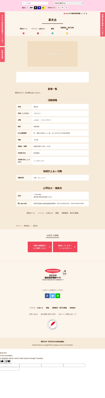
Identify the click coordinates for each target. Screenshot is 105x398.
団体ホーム (23, 29)
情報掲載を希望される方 (102, 25)
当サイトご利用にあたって (67, 314)
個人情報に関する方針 (48, 314)
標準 (31, 8)
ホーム (18, 225)
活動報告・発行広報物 (67, 28)
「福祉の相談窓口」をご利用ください (39, 247)
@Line (57, 295)
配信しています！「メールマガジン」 (65, 247)
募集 (52, 29)
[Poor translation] (7, 362)
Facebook (47, 295)
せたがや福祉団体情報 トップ (75, 13)
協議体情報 (2, 54)
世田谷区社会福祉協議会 (56, 341)
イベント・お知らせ (38, 29)
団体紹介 (27, 225)
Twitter (52, 295)
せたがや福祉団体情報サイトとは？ (2, 29)
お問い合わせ (33, 314)
